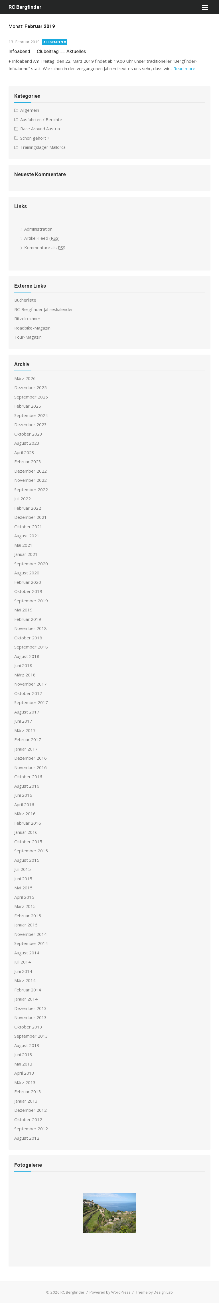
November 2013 (30, 1017)
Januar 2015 (26, 925)
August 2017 (26, 712)
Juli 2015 (22, 869)
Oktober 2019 (28, 591)
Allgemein (53, 42)
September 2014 (31, 943)
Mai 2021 (23, 545)
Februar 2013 (27, 1091)
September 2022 (31, 489)
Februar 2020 (27, 582)
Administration (38, 229)
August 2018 (26, 656)
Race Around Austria (40, 128)
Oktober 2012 (28, 1119)
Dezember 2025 (30, 387)
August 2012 (26, 1138)
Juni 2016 (23, 795)
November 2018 (30, 628)
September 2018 (31, 647)
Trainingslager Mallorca (43, 147)
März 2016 (25, 813)
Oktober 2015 (28, 841)
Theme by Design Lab (154, 1292)
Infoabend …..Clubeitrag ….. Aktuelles (47, 51)
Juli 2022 (22, 498)
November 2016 (30, 767)
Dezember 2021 (30, 517)
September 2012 (31, 1128)
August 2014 (26, 953)
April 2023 (24, 452)
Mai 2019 (23, 610)
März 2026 (25, 378)
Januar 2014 (26, 999)
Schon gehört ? (34, 138)
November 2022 (30, 480)
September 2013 (31, 1036)
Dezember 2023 (30, 424)
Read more (184, 68)
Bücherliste (25, 300)
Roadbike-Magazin (32, 328)
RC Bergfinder (25, 7)
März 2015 (25, 906)
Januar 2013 (26, 1101)
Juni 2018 (23, 665)
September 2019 (31, 600)
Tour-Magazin (28, 337)
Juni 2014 (23, 971)
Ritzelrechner (27, 318)
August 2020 (26, 573)
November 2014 (30, 934)
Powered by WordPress (110, 1292)
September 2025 (31, 397)
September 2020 (31, 563)
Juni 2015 (23, 878)
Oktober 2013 (28, 1027)
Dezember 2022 (30, 471)
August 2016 (26, 786)
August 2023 (26, 443)
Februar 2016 (27, 823)
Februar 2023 (27, 461)
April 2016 (24, 804)
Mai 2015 (23, 888)
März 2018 (25, 675)
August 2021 (26, 535)
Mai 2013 (23, 1064)
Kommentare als (44, 247)
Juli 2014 (22, 962)
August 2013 (26, 1045)
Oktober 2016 (28, 776)
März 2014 (25, 980)
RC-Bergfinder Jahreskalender (43, 309)
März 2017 (25, 730)
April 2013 (24, 1073)
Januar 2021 (26, 554)
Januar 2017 (26, 749)
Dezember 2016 (30, 758)
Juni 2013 (23, 1054)
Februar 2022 (27, 508)
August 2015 (26, 860)
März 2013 (25, 1082)
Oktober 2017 (28, 693)
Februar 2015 (27, 915)
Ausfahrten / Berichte (41, 119)
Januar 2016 (26, 832)
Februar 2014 (27, 990)
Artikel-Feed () (42, 238)
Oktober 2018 (28, 638)
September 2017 (31, 702)
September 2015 (31, 850)
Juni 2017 (23, 721)
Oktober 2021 (28, 526)
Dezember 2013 (30, 1008)
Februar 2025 (27, 406)
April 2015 (24, 897)
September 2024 (31, 415)
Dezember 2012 (30, 1110)
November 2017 (30, 684)
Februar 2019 (27, 619)
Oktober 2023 (28, 434)
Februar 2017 (27, 739)
